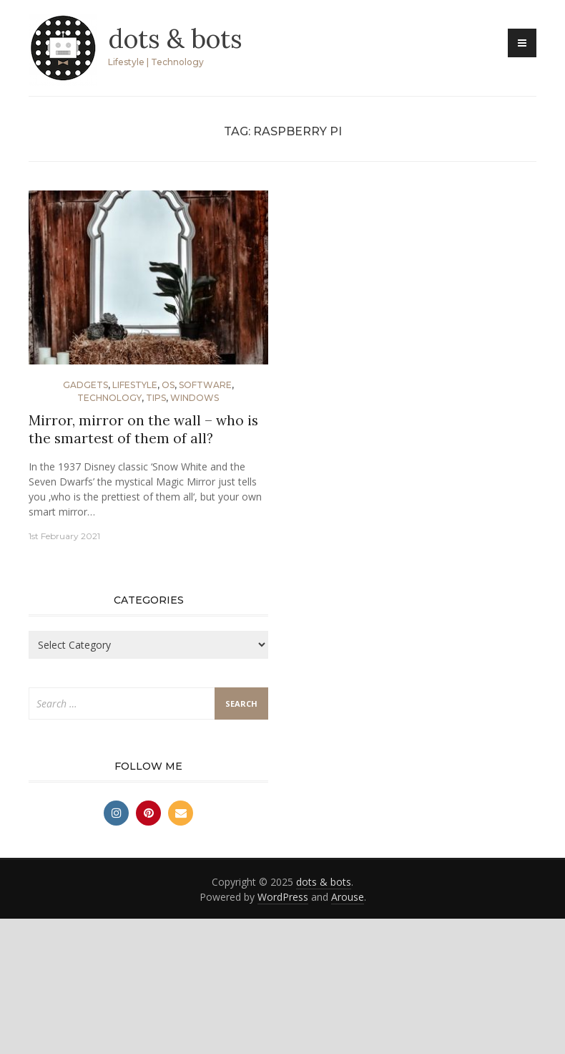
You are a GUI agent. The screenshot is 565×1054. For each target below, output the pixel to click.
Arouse (347, 897)
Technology (109, 397)
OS (168, 384)
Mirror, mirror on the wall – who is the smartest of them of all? (143, 429)
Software (205, 384)
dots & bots (175, 38)
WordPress (282, 897)
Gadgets (85, 384)
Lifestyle (134, 384)
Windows (194, 397)
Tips (156, 397)
